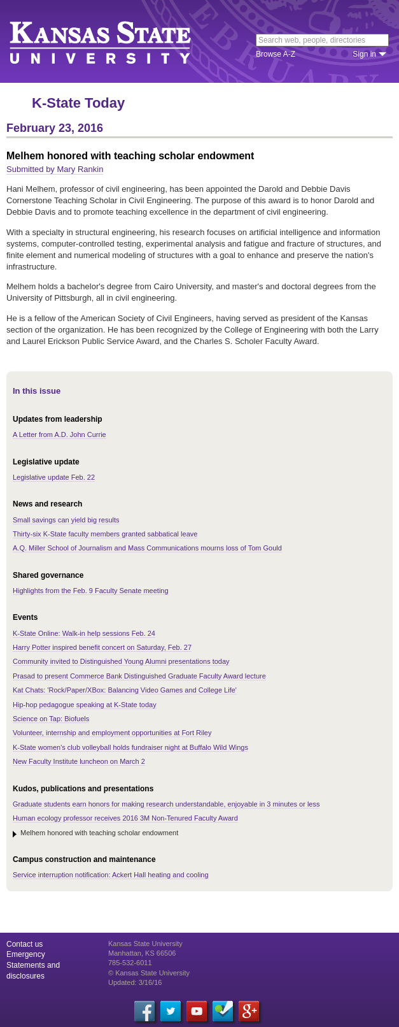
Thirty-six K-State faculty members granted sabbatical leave (105, 534)
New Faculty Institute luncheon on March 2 (79, 761)
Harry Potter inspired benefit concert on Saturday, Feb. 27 (102, 647)
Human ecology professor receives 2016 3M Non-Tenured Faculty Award (125, 818)
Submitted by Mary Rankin (54, 169)
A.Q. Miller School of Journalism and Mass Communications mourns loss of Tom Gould (147, 548)
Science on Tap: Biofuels (51, 718)
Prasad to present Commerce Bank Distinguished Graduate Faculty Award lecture (139, 676)
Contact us (24, 944)
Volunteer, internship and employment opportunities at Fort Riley (112, 732)
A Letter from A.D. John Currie (59, 434)
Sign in (364, 54)
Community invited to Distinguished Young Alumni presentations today (121, 661)
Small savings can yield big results (66, 520)
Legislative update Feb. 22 (54, 477)
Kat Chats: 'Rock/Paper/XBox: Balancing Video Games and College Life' (125, 690)
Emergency (25, 954)
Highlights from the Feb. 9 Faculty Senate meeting (91, 590)
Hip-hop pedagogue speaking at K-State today (85, 704)
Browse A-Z (275, 54)
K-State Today (78, 103)
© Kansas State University (149, 973)
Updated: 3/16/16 (135, 982)
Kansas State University (116, 41)
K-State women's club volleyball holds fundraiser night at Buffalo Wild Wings (130, 747)
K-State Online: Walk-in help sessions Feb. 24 (84, 633)
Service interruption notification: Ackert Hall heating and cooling (111, 875)
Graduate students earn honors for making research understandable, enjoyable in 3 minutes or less (166, 804)
